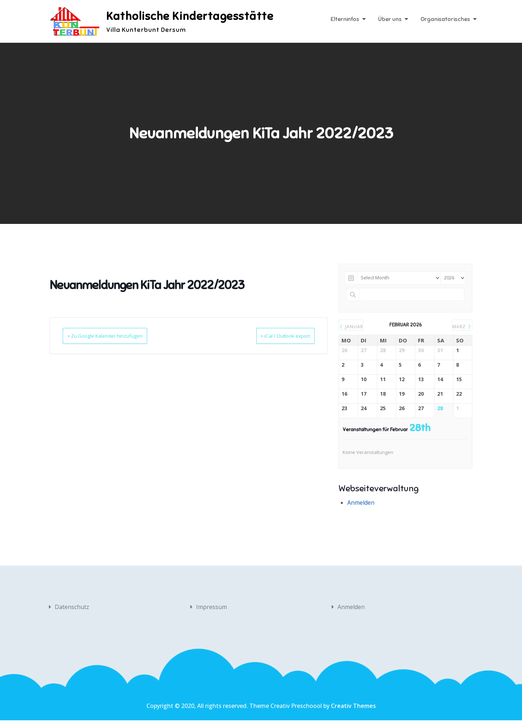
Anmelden (360, 503)
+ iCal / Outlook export (276, 336)
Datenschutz (72, 608)
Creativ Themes (353, 706)
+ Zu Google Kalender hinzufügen (114, 336)
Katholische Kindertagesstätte (192, 16)
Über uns (390, 20)
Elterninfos (345, 20)
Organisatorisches (445, 20)
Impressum (211, 608)
